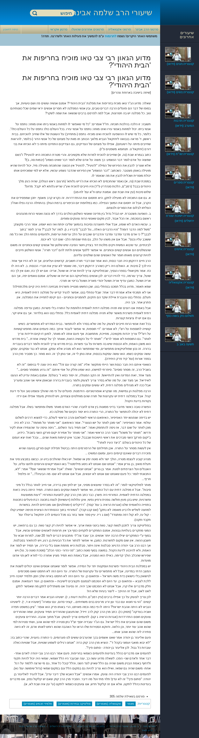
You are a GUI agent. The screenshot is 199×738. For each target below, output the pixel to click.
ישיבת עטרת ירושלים (61, 726)
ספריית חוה (149, 726)
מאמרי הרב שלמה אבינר (31, 726)
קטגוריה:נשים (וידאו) (180, 92)
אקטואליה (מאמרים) (109, 703)
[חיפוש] (54, 13)
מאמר (130, 703)
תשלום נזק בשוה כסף (180, 315)
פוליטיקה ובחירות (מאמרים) (74, 703)
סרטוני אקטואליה (119, 29)
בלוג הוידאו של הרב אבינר (90, 726)
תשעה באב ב (185, 344)
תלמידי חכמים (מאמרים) (38, 703)
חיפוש (34, 13)
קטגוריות (144, 703)
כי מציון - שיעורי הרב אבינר (124, 726)
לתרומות (110, 36)
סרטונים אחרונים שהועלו (88, 29)
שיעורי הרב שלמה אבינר (112, 12)
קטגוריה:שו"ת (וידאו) (180, 154)
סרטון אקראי (58, 29)
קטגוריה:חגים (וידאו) (180, 64)
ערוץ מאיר (147, 730)
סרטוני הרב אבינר (146, 29)
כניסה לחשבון (10, 29)
